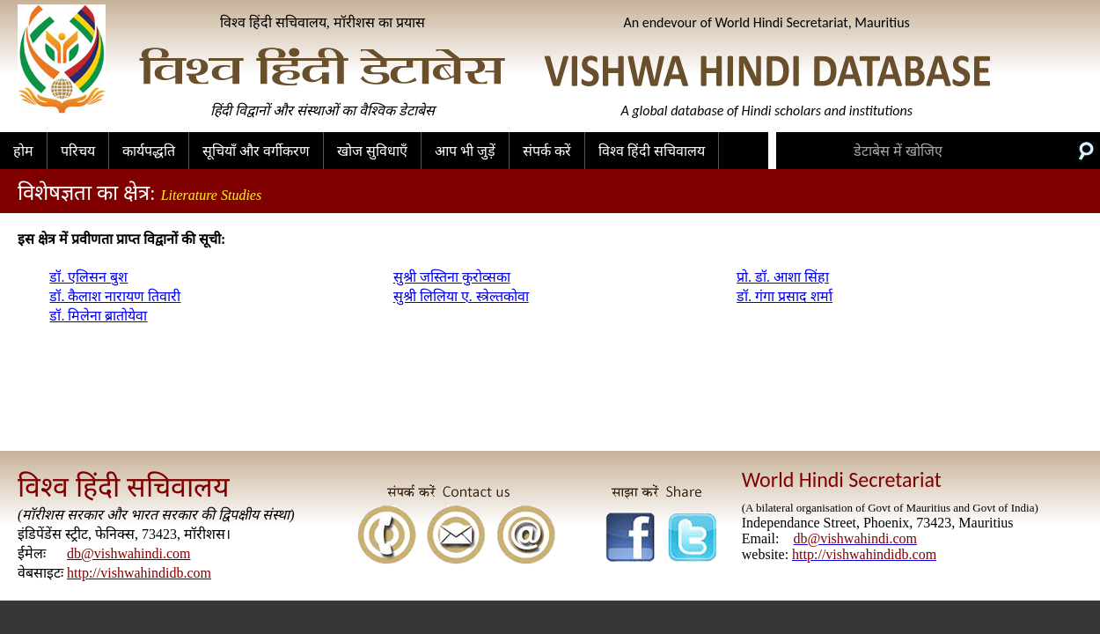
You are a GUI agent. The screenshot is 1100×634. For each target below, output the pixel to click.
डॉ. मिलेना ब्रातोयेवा (98, 315)
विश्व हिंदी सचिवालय (651, 151)
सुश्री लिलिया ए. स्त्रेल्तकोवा (461, 296)
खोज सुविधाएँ (372, 151)
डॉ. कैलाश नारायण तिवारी (114, 296)
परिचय (78, 151)
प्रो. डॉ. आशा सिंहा (783, 276)
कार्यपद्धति (148, 151)
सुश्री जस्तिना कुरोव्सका (451, 276)
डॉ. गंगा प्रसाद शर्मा (784, 296)
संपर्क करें (547, 151)
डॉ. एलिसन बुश (88, 276)
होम (23, 151)
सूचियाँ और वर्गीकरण (256, 151)
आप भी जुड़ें (465, 151)
